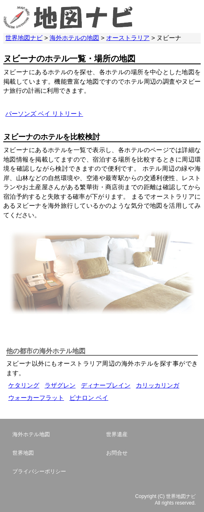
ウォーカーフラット (36, 397)
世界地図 (23, 453)
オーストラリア (127, 37)
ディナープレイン (105, 385)
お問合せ (117, 453)
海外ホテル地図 (31, 434)
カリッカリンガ (157, 385)
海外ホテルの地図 (74, 37)
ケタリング (23, 385)
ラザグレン (60, 385)
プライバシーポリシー (39, 471)
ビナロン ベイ (88, 397)
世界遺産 (117, 434)
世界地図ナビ (24, 37)
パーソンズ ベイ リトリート (44, 113)
